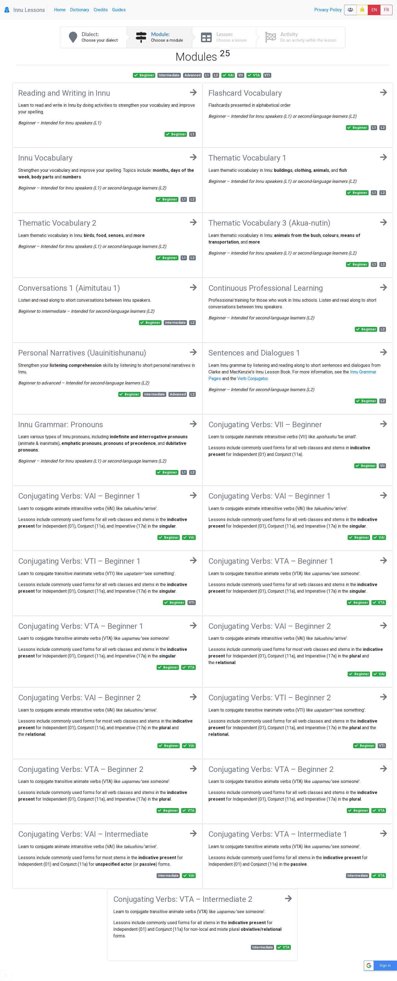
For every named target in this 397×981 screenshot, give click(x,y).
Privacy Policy (328, 9)
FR (386, 9)
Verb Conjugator (252, 378)
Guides (119, 9)
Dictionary (79, 9)
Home (60, 9)
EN (374, 9)
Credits (101, 9)
